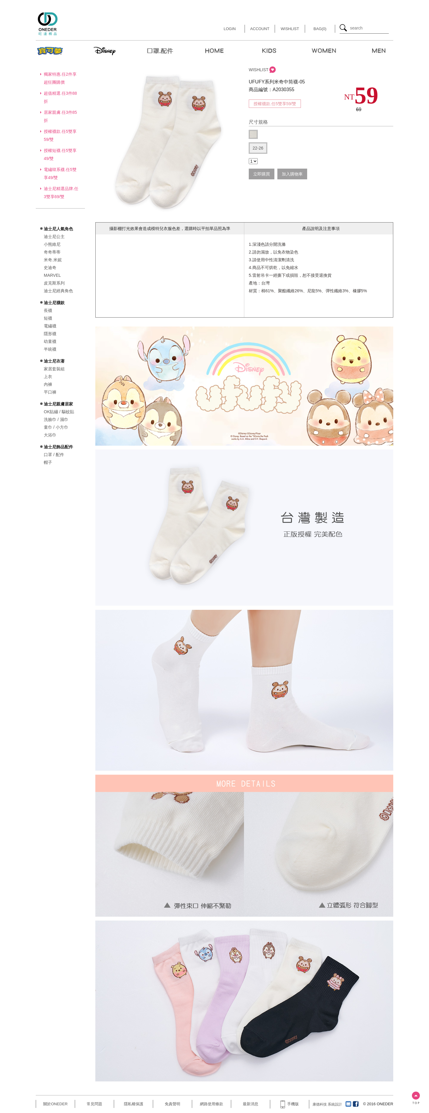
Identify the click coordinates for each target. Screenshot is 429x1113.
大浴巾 (50, 435)
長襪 (48, 310)
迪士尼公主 (54, 236)
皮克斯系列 (54, 283)
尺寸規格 (258, 122)
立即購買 (261, 174)
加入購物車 (292, 174)
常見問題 (94, 1104)
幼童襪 (50, 341)
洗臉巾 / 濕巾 (56, 419)
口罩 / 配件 (54, 454)
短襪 (48, 318)
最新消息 (250, 1104)
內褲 (48, 384)
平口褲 (50, 392)
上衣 (48, 376)
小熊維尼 (52, 244)
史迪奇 (50, 267)
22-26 (258, 148)
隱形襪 (50, 333)
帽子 (48, 462)
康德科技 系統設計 (327, 1104)
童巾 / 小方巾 (56, 427)
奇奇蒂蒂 (52, 252)
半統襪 (50, 349)
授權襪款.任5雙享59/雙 (275, 103)
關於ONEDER (55, 1104)
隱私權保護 (133, 1104)
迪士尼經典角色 (58, 290)
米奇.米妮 (53, 259)
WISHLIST (258, 69)
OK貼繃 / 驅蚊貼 (59, 411)
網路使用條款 (211, 1104)
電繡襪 (50, 326)
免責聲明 (172, 1104)
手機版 (289, 1104)
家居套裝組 (54, 368)
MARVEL (52, 275)
